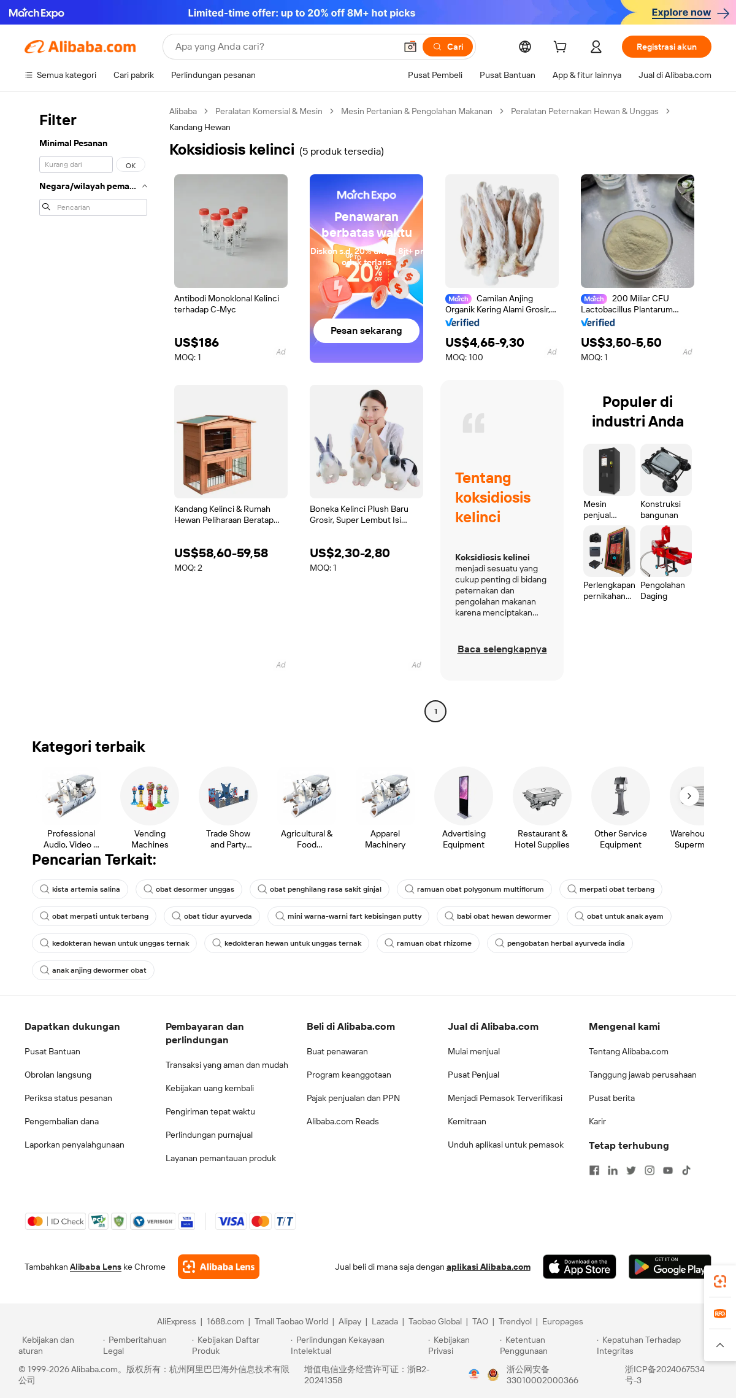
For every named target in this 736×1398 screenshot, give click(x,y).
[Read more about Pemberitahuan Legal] (145, 1345)
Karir (597, 1121)
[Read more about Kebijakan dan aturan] (58, 1345)
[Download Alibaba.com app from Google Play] (670, 1266)
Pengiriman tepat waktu (210, 1111)
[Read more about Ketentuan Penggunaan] (547, 1345)
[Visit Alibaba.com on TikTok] (686, 1170)
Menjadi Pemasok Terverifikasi (505, 1098)
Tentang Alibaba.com (629, 1051)
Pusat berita (612, 1098)
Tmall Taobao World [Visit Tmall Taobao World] (291, 1321)
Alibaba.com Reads (343, 1121)
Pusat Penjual (473, 1074)
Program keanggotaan (349, 1074)
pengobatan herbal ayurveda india (560, 943)
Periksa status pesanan (68, 1098)
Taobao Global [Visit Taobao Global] (435, 1321)
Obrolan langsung (58, 1074)
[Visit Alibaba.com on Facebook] (594, 1170)
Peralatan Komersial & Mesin (269, 111)
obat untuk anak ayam (619, 916)
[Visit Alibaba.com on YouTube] (667, 1170)
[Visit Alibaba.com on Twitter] (631, 1170)
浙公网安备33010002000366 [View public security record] (542, 1374)
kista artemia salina (80, 889)
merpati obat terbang (610, 889)
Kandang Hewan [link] (200, 127)
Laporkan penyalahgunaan (75, 1144)
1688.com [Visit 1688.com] (225, 1321)
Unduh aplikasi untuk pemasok (506, 1144)
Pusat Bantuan (52, 1051)
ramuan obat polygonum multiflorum (474, 889)
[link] (720, 1281)
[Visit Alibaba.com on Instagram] (649, 1170)
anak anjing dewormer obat (93, 970)
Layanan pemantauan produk (221, 1158)
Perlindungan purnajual (209, 1135)
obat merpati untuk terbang (94, 916)
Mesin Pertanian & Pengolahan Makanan (417, 111)
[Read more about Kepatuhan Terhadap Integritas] (657, 1345)
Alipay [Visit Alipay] (350, 1321)
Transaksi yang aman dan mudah (227, 1065)
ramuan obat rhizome (428, 943)
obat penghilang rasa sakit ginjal (319, 889)
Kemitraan (467, 1121)
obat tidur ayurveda (212, 916)
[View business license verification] (474, 1375)
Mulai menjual (474, 1051)
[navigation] (93, 412)
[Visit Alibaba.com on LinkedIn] (612, 1170)
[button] (410, 46)
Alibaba (183, 111)
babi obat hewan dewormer (498, 916)
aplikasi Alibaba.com (489, 1267)
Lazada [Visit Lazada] (385, 1321)
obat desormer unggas (189, 889)
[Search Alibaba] (284, 46)
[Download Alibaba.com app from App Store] (579, 1266)
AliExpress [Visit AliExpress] (176, 1321)
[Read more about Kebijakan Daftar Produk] (239, 1345)
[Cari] (448, 46)
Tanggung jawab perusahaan (643, 1074)
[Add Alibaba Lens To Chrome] (218, 1266)
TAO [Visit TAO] (480, 1321)
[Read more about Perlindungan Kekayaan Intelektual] (357, 1345)
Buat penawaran (337, 1051)
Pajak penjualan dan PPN (353, 1098)
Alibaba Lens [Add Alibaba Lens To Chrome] (95, 1267)
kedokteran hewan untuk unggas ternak (114, 943)
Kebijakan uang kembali (210, 1088)
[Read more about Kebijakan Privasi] (462, 1345)
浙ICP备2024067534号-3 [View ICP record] (665, 1374)
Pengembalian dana (62, 1121)
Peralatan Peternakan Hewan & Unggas (585, 111)
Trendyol (515, 1321)
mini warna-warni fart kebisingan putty (348, 916)
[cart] (562, 48)
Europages (562, 1321)
